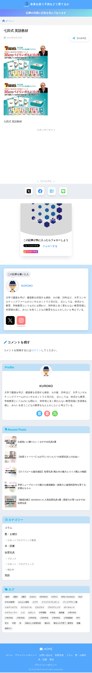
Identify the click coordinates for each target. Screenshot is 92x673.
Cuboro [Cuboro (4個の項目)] (33, 597)
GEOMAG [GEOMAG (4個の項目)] (44, 597)
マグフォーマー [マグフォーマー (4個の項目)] (11, 613)
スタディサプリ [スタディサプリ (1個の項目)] (11, 608)
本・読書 (10, 546)
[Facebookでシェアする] (40, 191)
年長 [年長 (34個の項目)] (14, 624)
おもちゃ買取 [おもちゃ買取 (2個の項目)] (23, 603)
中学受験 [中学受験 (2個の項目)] (42, 613)
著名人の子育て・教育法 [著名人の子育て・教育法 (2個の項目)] (63, 624)
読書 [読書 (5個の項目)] (78, 624)
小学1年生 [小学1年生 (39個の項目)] (72, 613)
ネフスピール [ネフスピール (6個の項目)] (26, 608)
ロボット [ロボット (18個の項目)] (31, 613)
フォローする (49, 246)
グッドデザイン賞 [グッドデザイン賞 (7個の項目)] (70, 603)
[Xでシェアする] (28, 191)
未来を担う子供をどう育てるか (46, 4)
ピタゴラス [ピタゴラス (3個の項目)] (39, 608)
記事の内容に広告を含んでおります (46, 13)
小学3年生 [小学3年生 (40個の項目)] (21, 618)
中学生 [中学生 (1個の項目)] (52, 613)
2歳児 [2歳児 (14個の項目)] (15, 597)
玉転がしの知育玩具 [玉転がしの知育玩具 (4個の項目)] (33, 624)
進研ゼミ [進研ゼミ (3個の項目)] (8, 629)
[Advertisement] (46, 153)
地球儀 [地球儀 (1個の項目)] (61, 613)
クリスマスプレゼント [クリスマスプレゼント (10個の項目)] (50, 603)
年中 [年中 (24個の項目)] (78, 618)
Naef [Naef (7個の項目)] (80, 597)
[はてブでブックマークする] (52, 191)
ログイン (36, 350)
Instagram (21, 326)
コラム (8, 528)
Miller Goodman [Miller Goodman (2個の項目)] (68, 597)
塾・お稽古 (11, 534)
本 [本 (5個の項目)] (20, 624)
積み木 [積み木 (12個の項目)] (47, 624)
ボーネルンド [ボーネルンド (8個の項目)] (69, 608)
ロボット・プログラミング (20, 564)
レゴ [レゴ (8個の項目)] (23, 613)
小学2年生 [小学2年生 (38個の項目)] (9, 618)
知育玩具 (10, 553)
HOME (46, 649)
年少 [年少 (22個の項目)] (6, 624)
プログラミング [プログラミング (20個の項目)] (54, 608)
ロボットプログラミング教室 (21, 540)
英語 (7, 575)
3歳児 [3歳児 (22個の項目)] (23, 597)
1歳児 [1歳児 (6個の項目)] (7, 597)
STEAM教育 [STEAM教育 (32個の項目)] (10, 603)
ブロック (11, 559)
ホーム (9, 655)
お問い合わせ (46, 655)
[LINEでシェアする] (64, 191)
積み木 (10, 570)
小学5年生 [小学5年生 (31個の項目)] (44, 618)
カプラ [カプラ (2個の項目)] (35, 603)
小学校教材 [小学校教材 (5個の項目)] (68, 618)
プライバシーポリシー (26, 655)
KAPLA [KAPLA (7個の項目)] (55, 597)
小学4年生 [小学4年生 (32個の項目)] (32, 618)
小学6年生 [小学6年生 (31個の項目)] (56, 618)
